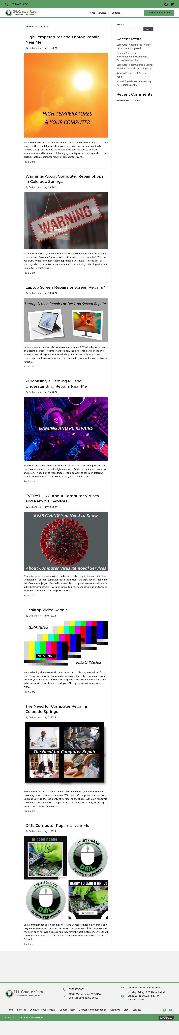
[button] (107, 12)
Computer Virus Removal (43, 1009)
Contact (136, 1009)
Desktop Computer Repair (92, 1009)
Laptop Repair (67, 1009)
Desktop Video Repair (46, 610)
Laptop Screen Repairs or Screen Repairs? (65, 287)
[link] (91, 13)
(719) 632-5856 (19, 4)
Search (120, 24)
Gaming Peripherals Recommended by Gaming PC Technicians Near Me (132, 56)
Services (21, 1009)
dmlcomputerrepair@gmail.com (145, 987)
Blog (126, 1009)
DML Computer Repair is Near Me (57, 825)
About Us (115, 1009)
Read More (29, 161)
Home (10, 1009)
